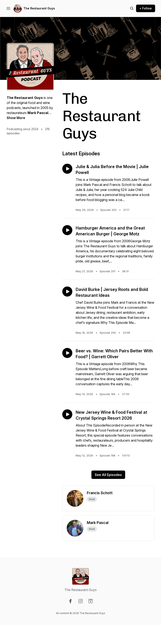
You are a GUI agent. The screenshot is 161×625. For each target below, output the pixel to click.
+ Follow (145, 8)
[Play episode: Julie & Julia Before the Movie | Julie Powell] (67, 169)
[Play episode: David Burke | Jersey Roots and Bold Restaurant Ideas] (67, 292)
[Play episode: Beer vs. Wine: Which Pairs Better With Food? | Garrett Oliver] (67, 353)
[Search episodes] (132, 8)
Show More (16, 118)
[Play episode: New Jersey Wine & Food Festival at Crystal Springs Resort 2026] (67, 414)
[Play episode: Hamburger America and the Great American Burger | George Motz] (67, 230)
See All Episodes (108, 475)
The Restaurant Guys (39, 8)
